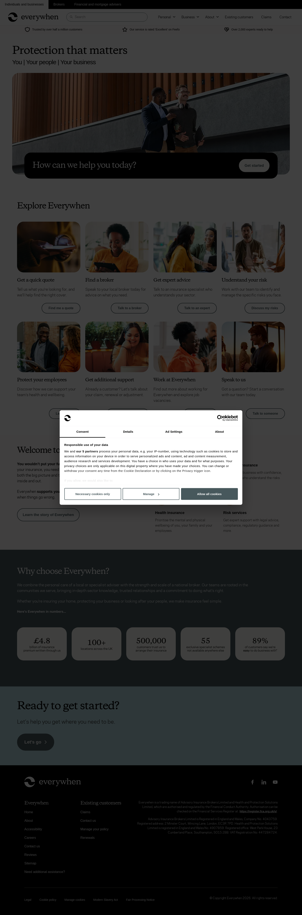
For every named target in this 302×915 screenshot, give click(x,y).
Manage (151, 494)
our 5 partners (87, 451)
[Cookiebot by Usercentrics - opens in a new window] (220, 418)
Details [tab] (128, 431)
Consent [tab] (82, 431)
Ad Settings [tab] (173, 431)
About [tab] (219, 431)
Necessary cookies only (92, 494)
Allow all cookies (209, 494)
